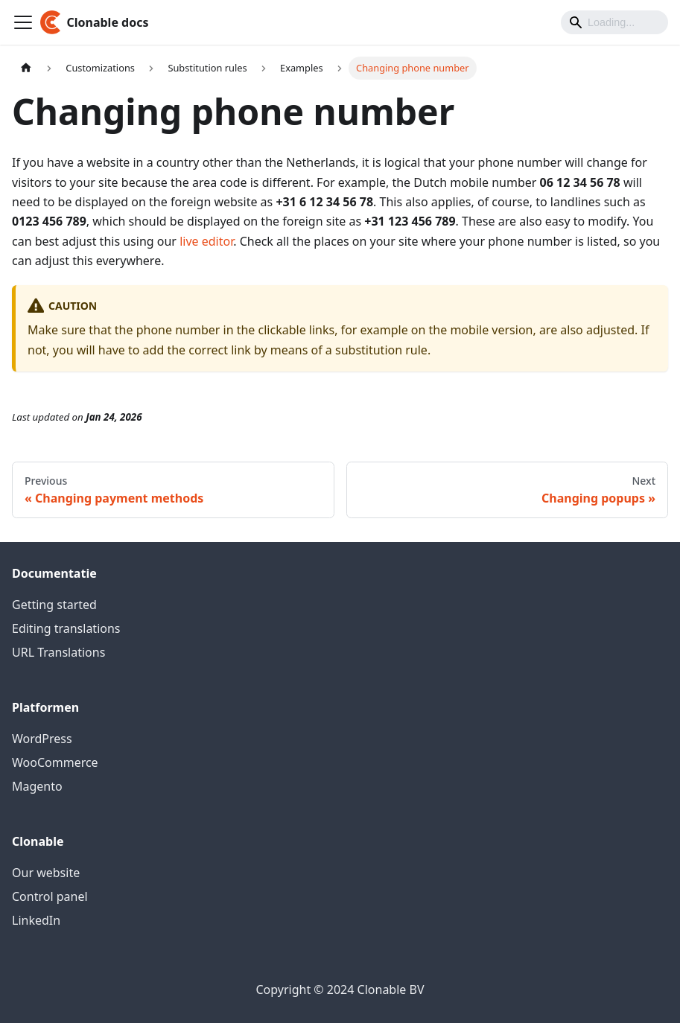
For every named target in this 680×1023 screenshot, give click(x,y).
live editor (206, 241)
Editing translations (66, 628)
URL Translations (58, 652)
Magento (37, 786)
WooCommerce (55, 762)
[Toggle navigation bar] (23, 22)
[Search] (614, 22)
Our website (46, 872)
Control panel (50, 896)
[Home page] (26, 68)
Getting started (54, 604)
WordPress (42, 738)
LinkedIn (36, 920)
